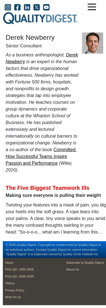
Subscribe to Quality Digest (85, 262)
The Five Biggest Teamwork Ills (47, 188)
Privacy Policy (14, 290)
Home (9, 262)
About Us (72, 269)
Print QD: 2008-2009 (19, 276)
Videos (9, 283)
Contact (41, 249)
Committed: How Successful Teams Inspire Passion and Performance (41, 156)
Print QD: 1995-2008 (19, 269)
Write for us (13, 297)
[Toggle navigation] (93, 7)
